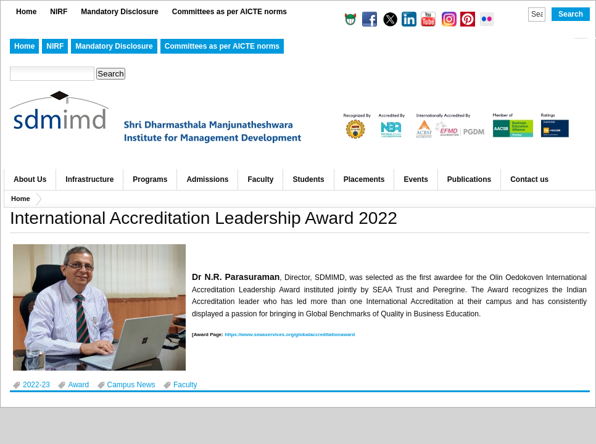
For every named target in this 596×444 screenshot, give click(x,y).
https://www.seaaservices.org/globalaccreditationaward (290, 334)
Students (308, 179)
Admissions (207, 179)
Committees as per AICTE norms (229, 11)
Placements (364, 179)
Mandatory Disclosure (119, 11)
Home (26, 11)
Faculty (260, 179)
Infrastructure (89, 179)
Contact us (529, 179)
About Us (30, 179)
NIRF (58, 11)
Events (416, 179)
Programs (150, 179)
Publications (469, 179)
